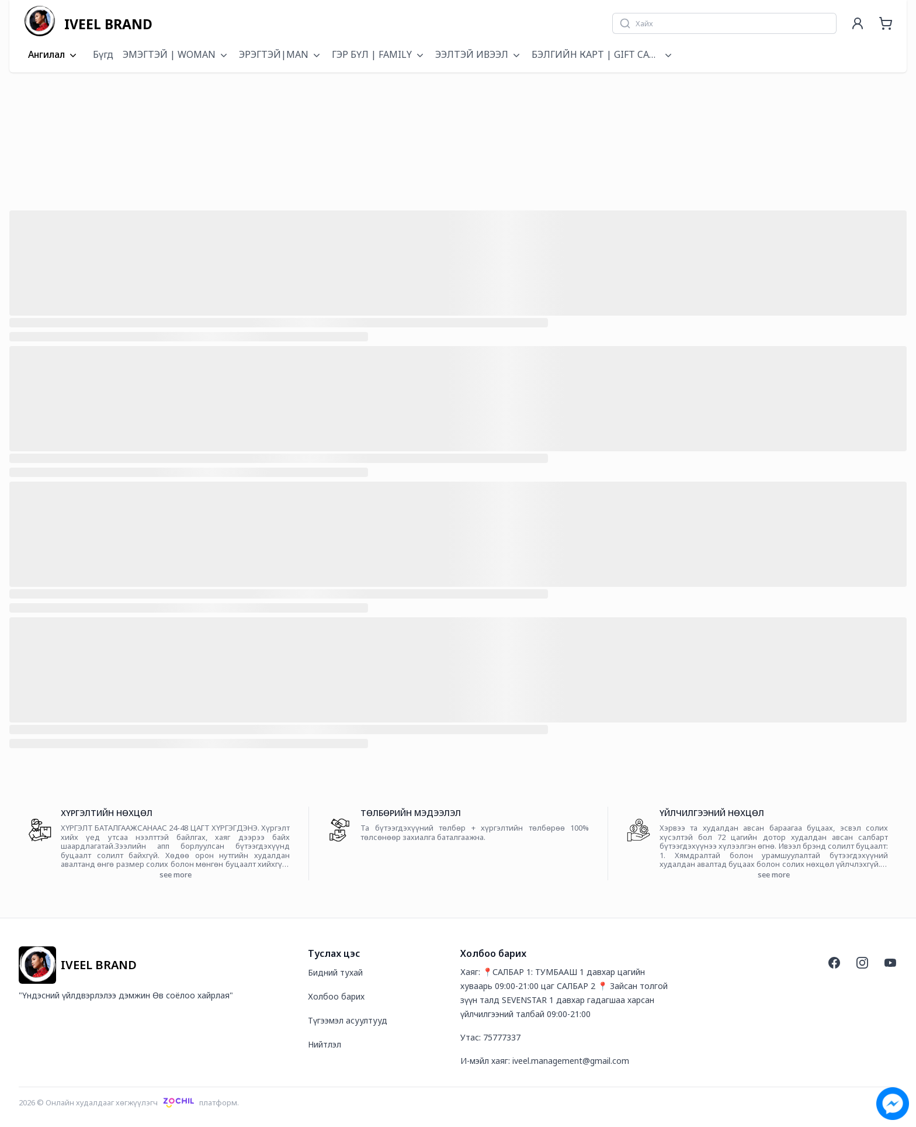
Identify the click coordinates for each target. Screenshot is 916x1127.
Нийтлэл (324, 1044)
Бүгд (103, 54)
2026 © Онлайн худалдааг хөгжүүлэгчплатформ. (129, 1102)
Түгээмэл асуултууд (347, 1020)
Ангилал (53, 55)
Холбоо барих (336, 996)
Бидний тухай (335, 972)
